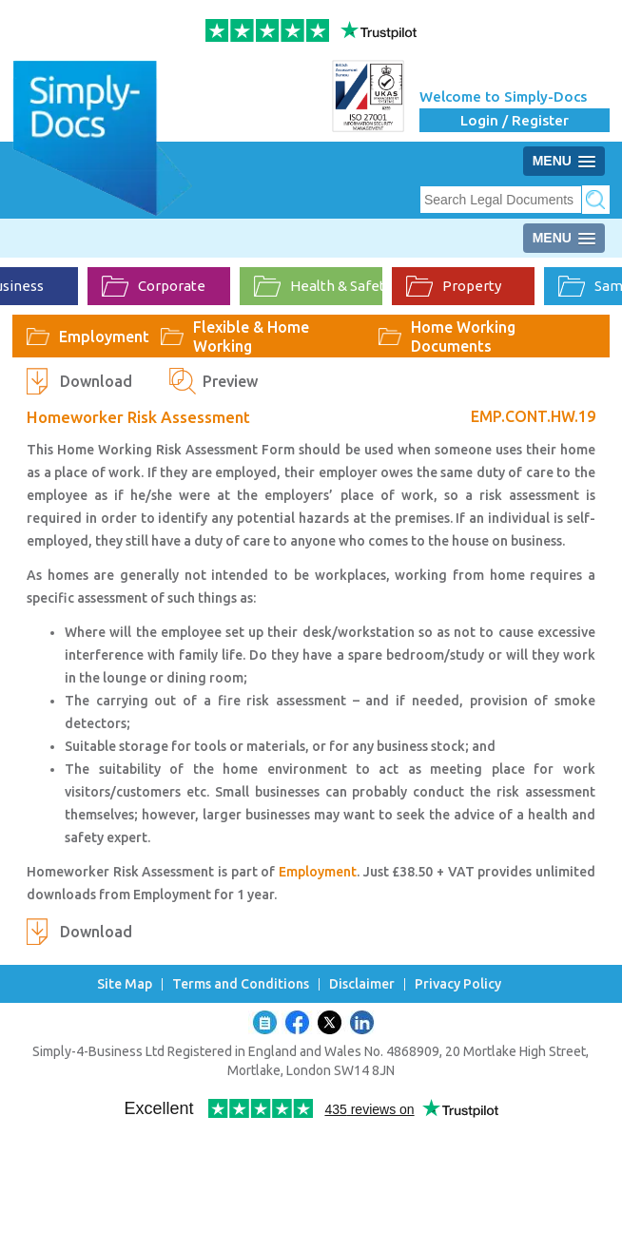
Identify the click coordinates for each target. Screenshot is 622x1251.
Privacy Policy (458, 984)
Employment (104, 336)
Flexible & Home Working (251, 336)
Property (453, 286)
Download (96, 381)
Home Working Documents (463, 336)
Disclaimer (362, 984)
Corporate (153, 286)
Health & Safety (318, 286)
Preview (230, 381)
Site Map (124, 984)
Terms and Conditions (240, 984)
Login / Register (514, 120)
